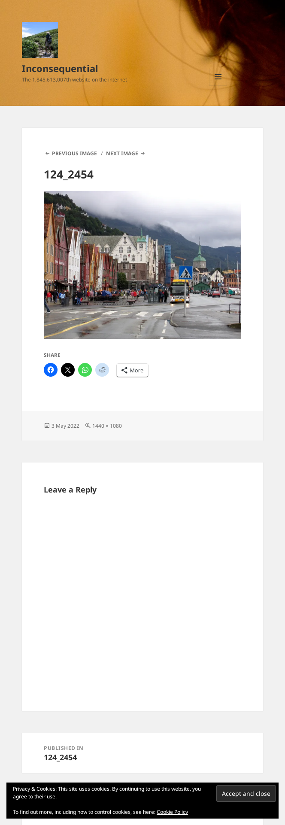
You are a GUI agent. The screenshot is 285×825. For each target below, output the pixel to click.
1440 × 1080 (107, 425)
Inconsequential (60, 68)
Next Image (122, 153)
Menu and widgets (218, 85)
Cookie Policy (172, 812)
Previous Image (74, 153)
